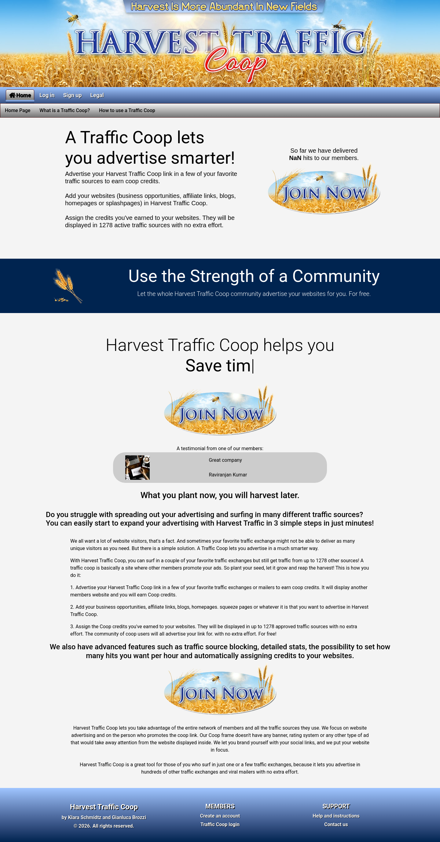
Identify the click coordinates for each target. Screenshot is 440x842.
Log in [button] (47, 95)
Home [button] (20, 95)
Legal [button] (97, 95)
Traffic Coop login (220, 824)
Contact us (336, 824)
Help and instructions (336, 816)
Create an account (220, 816)
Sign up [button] (72, 95)
